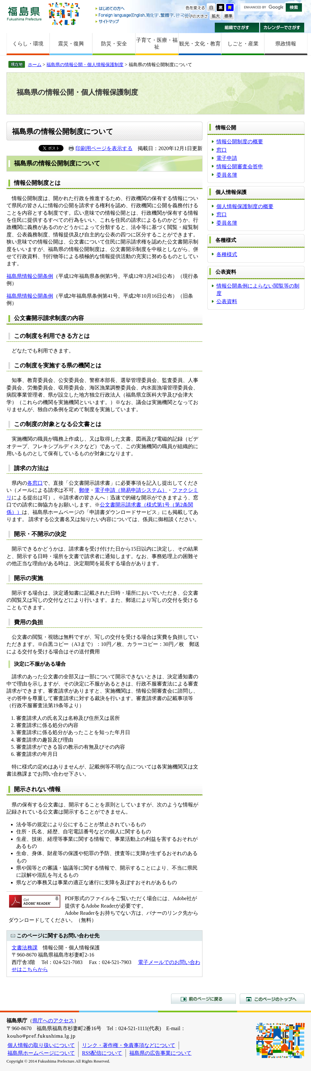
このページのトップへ (272, 999)
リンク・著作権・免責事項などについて (128, 1045)
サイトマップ (143, 21)
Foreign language (143, 15)
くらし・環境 (27, 43)
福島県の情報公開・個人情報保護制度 (84, 64)
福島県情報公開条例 (29, 276)
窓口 (221, 150)
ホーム (34, 64)
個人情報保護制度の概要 (244, 206)
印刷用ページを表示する (103, 148)
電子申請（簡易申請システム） (131, 490)
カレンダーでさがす (282, 27)
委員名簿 (226, 175)
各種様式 (226, 254)
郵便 (84, 490)
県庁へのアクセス (53, 1020)
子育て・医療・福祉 (157, 43)
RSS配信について (102, 1053)
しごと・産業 (243, 43)
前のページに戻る (203, 999)
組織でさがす (237, 27)
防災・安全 (114, 43)
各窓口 (35, 483)
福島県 (24, 13)
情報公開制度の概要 (239, 141)
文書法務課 (25, 947)
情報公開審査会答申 (239, 166)
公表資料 (226, 301)
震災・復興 (71, 43)
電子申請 (226, 158)
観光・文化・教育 (200, 43)
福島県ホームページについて (41, 1053)
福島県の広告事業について (160, 1053)
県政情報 (285, 43)
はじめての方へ (143, 9)
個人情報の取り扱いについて (41, 1045)
